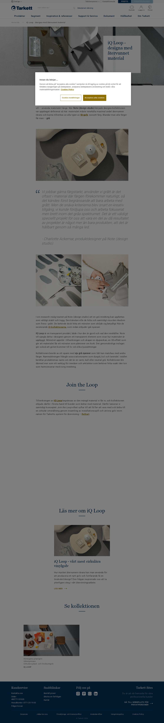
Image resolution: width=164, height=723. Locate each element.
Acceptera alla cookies (95, 98)
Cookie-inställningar (71, 98)
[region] (83, 88)
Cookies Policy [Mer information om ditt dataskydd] (67, 90)
